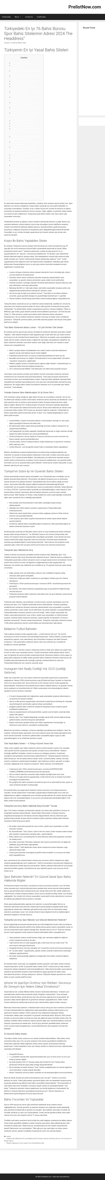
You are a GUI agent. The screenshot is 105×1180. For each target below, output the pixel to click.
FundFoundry (41, 17)
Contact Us (29, 17)
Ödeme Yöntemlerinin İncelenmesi (24, 171)
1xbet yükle (29, 267)
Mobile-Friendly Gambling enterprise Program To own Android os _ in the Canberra (90, 50)
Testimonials (6, 17)
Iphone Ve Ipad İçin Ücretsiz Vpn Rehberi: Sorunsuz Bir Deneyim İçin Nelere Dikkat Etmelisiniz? (24, 115)
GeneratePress (64, 1177)
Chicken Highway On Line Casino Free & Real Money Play (25, 1143)
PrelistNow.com (84, 7)
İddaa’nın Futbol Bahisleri (20, 84)
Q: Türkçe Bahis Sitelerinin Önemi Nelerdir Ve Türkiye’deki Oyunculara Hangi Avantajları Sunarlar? (24, 149)
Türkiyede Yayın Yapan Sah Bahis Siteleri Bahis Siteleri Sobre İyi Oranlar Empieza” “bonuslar (26, 131)
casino (8, 1136)
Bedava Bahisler (17, 158)
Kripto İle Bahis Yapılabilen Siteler (24, 63)
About (19, 17)
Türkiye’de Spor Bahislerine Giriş (23, 81)
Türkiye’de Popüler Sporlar (21, 189)
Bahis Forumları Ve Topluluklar (22, 123)
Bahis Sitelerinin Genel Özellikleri (23, 126)
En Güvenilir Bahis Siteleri (20, 121)
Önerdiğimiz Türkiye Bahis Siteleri (24, 155)
